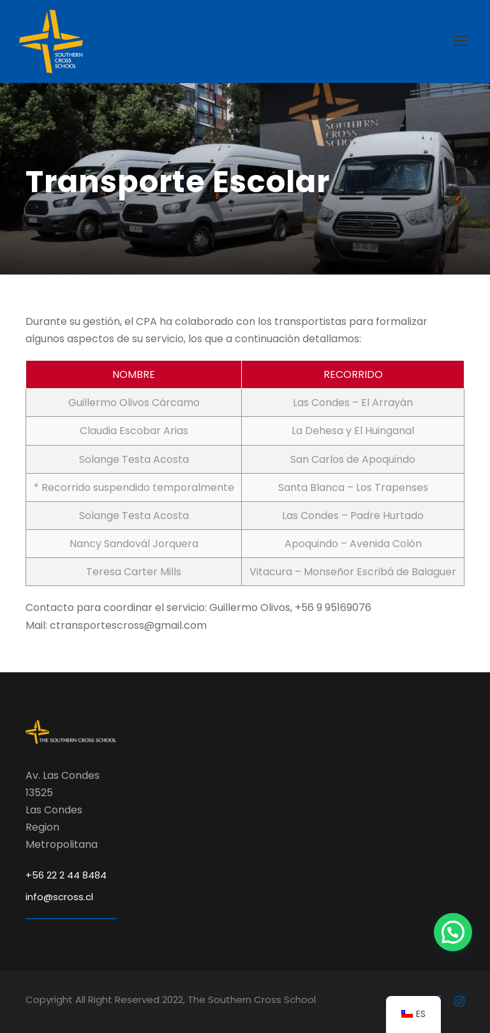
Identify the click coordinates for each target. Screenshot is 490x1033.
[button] (453, 932)
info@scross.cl (59, 896)
